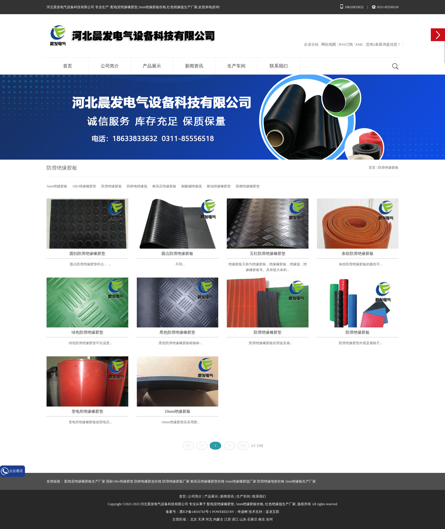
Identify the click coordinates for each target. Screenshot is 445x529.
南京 (261, 519)
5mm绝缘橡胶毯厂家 (240, 481)
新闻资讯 (194, 66)
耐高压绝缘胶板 (164, 186)
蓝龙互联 (272, 512)
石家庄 (252, 519)
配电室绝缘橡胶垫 (124, 7)
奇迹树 (243, 512)
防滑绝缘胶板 (388, 168)
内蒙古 (218, 519)
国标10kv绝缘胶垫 (119, 481)
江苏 (227, 519)
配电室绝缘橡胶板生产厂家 (84, 481)
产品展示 (152, 66)
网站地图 (328, 44)
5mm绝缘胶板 (57, 186)
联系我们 (279, 66)
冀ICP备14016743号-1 (195, 512)
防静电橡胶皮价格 (147, 481)
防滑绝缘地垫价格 (270, 481)
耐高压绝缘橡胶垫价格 (207, 481)
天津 (201, 519)
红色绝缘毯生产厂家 (182, 7)
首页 (67, 66)
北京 (193, 519)
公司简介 (110, 66)
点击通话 (16, 471)
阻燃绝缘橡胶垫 (248, 186)
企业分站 (311, 44)
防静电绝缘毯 (137, 186)
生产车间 (236, 66)
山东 (243, 519)
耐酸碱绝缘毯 (191, 186)
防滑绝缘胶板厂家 (176, 481)
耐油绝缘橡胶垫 (219, 186)
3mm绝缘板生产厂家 (300, 481)
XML (359, 44)
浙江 (235, 519)
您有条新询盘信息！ (383, 44)
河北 (208, 519)
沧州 (269, 519)
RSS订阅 (345, 44)
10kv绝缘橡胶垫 (84, 186)
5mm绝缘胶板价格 (152, 7)
